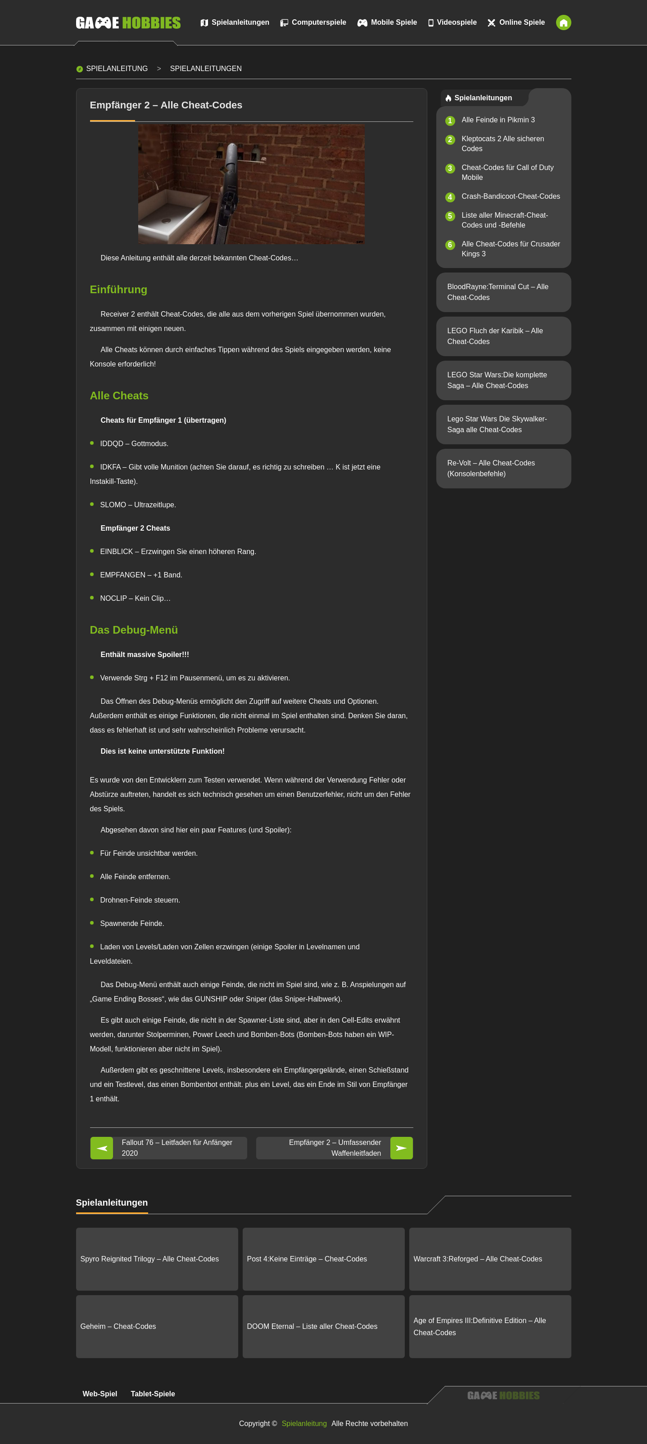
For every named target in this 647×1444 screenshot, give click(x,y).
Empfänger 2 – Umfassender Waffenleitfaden (335, 1148)
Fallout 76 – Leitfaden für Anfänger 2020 (177, 1148)
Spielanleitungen (206, 68)
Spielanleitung (117, 68)
